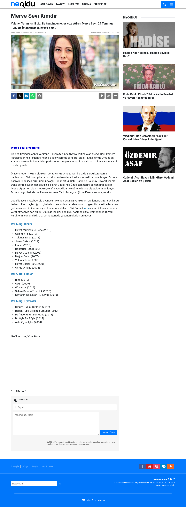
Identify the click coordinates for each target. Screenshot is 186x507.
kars (86, 208)
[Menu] (171, 4)
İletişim (35, 466)
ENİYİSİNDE (100, 4)
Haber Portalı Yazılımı (95, 500)
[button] (102, 96)
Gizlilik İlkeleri (47, 466)
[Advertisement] (65, 121)
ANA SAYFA (46, 4)
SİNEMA (86, 4)
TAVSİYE (60, 4)
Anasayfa (15, 466)
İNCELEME (73, 4)
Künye (25, 466)
